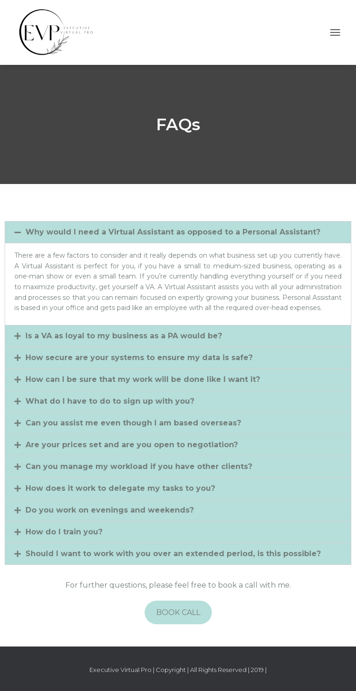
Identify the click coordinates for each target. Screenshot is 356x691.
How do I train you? (63, 531)
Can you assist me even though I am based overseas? (133, 422)
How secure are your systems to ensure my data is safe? (139, 357)
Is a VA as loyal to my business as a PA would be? (123, 335)
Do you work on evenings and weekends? (109, 510)
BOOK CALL (178, 612)
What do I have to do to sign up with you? (109, 401)
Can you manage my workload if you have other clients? (138, 466)
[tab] (178, 232)
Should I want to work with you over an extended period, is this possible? (173, 553)
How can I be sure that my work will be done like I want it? (142, 379)
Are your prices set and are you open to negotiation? (131, 444)
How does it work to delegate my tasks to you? (120, 488)
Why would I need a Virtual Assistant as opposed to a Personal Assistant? (172, 232)
